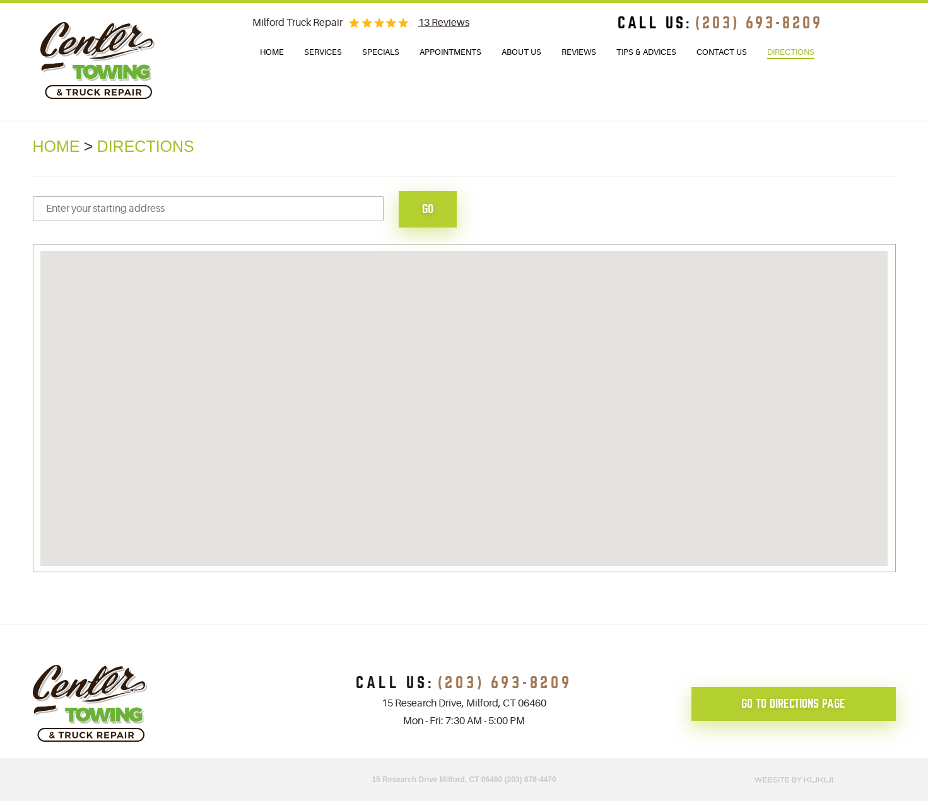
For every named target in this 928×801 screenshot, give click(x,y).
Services (323, 52)
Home (272, 52)
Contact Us (721, 52)
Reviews (578, 52)
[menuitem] (272, 52)
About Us (521, 52)
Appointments (450, 52)
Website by (793, 778)
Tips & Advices (646, 52)
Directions (790, 52)
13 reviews (443, 22)
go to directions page (793, 704)
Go (427, 209)
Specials (380, 52)
